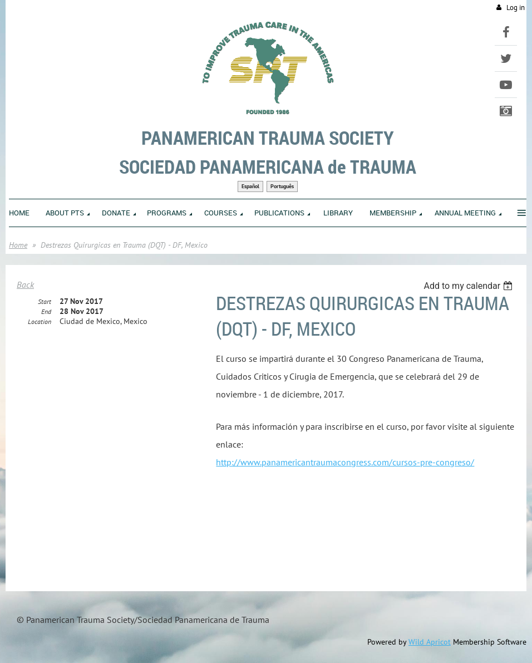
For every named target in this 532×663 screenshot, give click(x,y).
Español (250, 186)
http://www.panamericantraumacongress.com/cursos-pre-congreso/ (345, 462)
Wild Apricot (429, 642)
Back (25, 284)
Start (44, 301)
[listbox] (469, 286)
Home (18, 245)
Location (39, 321)
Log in (515, 7)
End (46, 311)
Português (282, 186)
